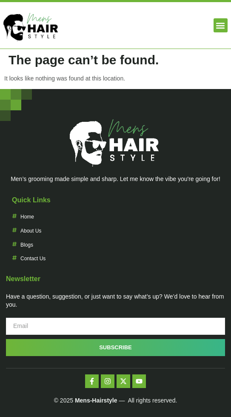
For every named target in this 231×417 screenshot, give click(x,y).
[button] (221, 25)
